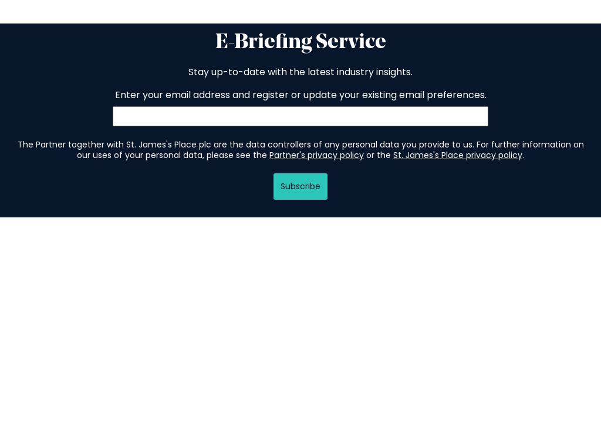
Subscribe (300, 186)
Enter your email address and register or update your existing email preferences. (301, 95)
